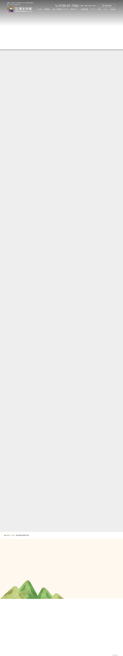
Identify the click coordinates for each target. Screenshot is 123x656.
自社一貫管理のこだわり (61, 9)
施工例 (73, 9)
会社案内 (113, 9)
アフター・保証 (95, 9)
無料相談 (107, 6)
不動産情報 (84, 9)
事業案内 (47, 9)
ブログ (105, 9)
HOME (40, 9)
